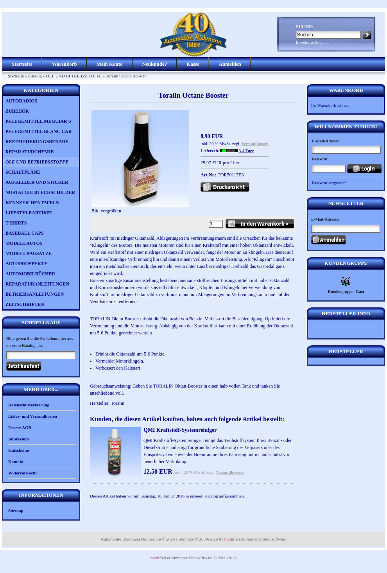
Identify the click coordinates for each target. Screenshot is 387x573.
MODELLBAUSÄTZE (28, 253)
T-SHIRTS (16, 223)
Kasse (192, 64)
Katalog (35, 76)
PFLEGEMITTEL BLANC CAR (38, 131)
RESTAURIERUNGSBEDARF (36, 141)
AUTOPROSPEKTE (26, 263)
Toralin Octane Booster (126, 76)
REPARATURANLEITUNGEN (37, 284)
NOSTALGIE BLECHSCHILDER (40, 192)
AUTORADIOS (21, 101)
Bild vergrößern (140, 208)
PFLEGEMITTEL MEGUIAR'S (38, 121)
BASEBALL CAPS (24, 233)
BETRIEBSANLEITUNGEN (34, 294)
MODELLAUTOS (23, 243)
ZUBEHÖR (17, 111)
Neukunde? (154, 64)
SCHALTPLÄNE (22, 172)
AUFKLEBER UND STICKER (36, 182)
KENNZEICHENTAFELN (32, 202)
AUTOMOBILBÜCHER (30, 274)
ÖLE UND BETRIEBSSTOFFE (74, 76)
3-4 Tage (246, 150)
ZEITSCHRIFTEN (24, 304)
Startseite (22, 64)
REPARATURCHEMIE (29, 151)
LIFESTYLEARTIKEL (29, 213)
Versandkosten (255, 143)
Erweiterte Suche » (312, 42)
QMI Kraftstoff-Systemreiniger (180, 430)
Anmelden (230, 64)
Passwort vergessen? (330, 182)
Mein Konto (110, 64)
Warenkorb (64, 64)
